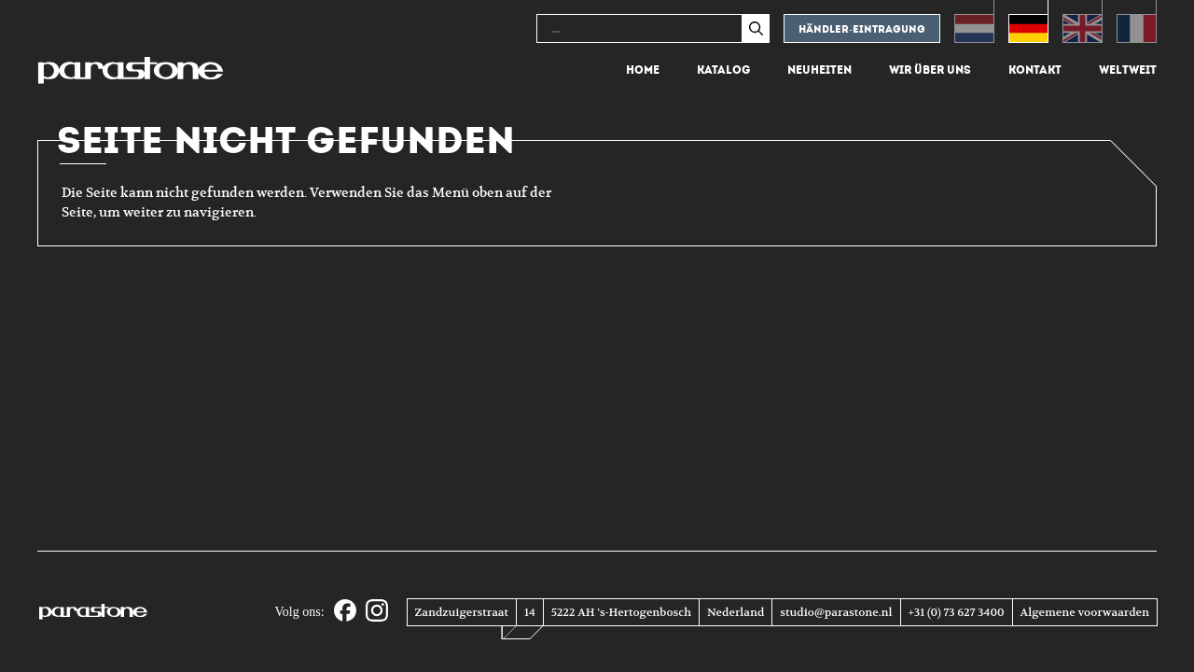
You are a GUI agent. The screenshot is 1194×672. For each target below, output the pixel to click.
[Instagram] (377, 611)
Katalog (723, 70)
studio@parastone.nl (836, 612)
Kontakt (1035, 70)
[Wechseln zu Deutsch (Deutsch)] (1028, 21)
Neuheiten (819, 70)
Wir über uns (930, 70)
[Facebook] (345, 611)
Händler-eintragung (861, 29)
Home (642, 70)
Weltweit (1128, 70)
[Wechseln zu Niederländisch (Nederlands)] (974, 21)
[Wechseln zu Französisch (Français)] (1137, 21)
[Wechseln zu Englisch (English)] (1082, 21)
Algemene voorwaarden (1084, 612)
